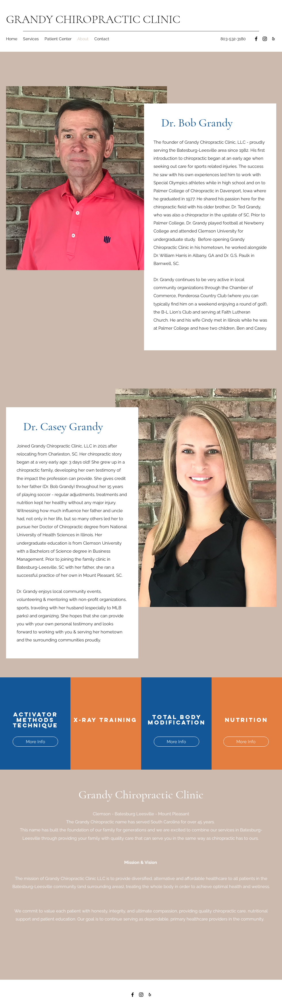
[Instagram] (265, 39)
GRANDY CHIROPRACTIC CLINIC (93, 19)
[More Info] (35, 742)
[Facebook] (256, 39)
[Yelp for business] (273, 39)
